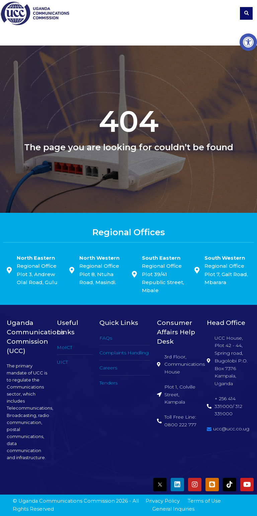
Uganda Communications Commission (66, 501)
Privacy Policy (163, 501)
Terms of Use (204, 501)
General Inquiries (173, 509)
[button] (248, 42)
